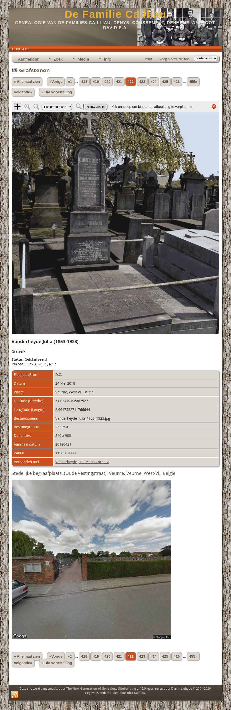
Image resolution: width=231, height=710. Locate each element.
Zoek (58, 59)
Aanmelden (28, 59)
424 (153, 82)
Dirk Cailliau (136, 693)
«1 (70, 82)
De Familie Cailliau (115, 14)
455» (193, 82)
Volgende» (23, 92)
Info (107, 59)
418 (84, 82)
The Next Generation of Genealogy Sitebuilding (101, 688)
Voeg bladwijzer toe (174, 59)
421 (119, 82)
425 (165, 82)
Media (83, 59)
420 (107, 82)
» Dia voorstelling (56, 92)
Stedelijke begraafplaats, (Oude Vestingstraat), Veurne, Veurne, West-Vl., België (93, 473)
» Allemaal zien (27, 82)
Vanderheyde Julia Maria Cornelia (82, 461)
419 (96, 82)
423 (142, 82)
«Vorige (56, 82)
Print (148, 59)
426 (177, 82)
